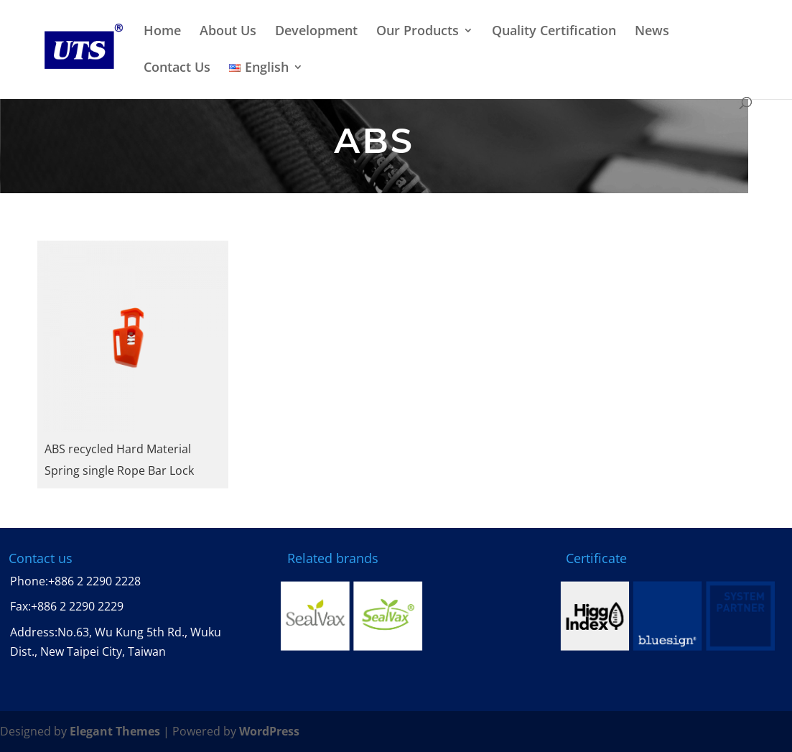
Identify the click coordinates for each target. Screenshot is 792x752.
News (652, 31)
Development (316, 31)
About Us (228, 31)
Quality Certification (554, 31)
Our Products (417, 31)
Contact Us (177, 67)
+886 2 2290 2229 (77, 606)
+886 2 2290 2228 (94, 581)
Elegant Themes (115, 731)
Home (162, 31)
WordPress (269, 731)
